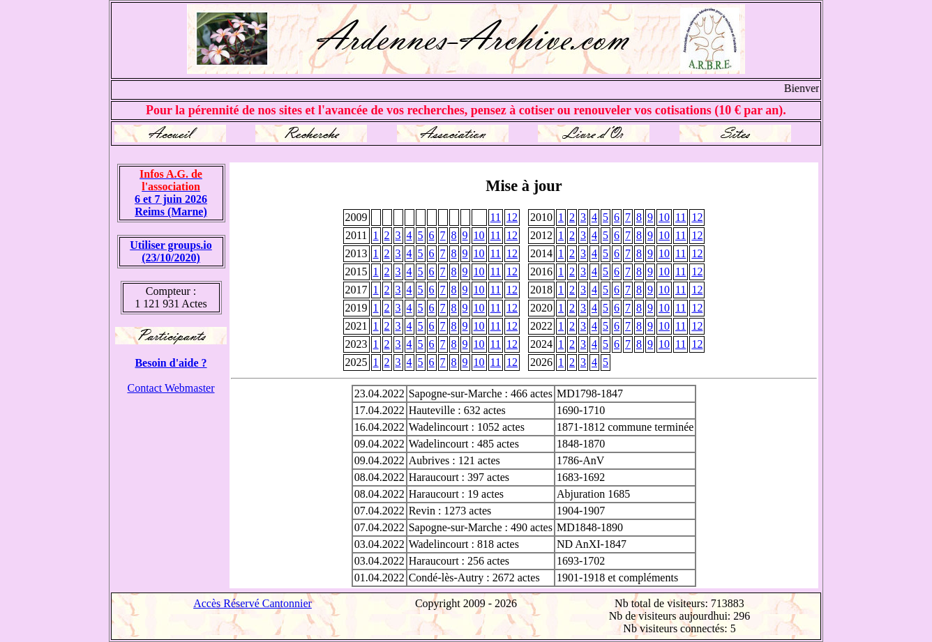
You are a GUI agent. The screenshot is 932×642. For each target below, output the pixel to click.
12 (512, 217)
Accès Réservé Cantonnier (252, 603)
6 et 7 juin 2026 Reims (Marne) (171, 192)
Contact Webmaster (170, 388)
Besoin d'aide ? (170, 363)
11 (495, 217)
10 (664, 217)
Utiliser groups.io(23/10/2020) (171, 251)
